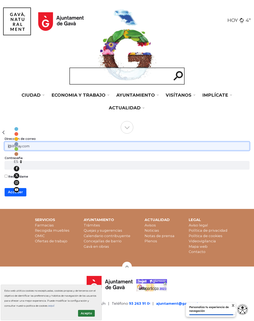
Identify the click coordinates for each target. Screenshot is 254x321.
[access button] (242, 309)
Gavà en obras (96, 246)
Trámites (92, 225)
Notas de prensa (159, 236)
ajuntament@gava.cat (177, 303)
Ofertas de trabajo (51, 241)
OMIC (40, 236)
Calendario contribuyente (107, 236)
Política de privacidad (208, 230)
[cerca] (119, 76)
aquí (51, 305)
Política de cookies (205, 236)
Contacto (197, 252)
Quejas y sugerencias (103, 230)
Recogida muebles (52, 230)
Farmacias (44, 225)
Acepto (86, 313)
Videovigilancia (202, 241)
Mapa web (198, 246)
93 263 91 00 (140, 303)
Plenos (151, 241)
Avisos (150, 225)
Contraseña (14, 158)
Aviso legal (198, 225)
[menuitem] (33, 95)
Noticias (152, 230)
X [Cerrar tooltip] (229, 306)
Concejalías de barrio (103, 241)
